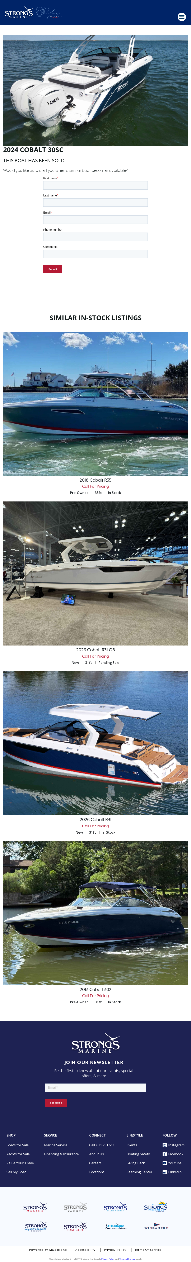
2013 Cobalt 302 (95, 989)
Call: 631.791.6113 (102, 1145)
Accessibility (85, 1250)
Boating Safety (138, 1154)
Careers (95, 1163)
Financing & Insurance (61, 1154)
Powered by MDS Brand (48, 1250)
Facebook (173, 1154)
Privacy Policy (115, 1250)
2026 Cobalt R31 (95, 819)
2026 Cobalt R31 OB (95, 650)
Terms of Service (148, 1250)
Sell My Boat (16, 1172)
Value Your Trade (20, 1163)
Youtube (172, 1163)
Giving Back (136, 1163)
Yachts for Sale (18, 1154)
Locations (96, 1172)
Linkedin (172, 1172)
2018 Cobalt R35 (95, 480)
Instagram (174, 1145)
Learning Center (139, 1172)
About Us (96, 1154)
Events (132, 1145)
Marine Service (55, 1145)
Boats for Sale (17, 1145)
